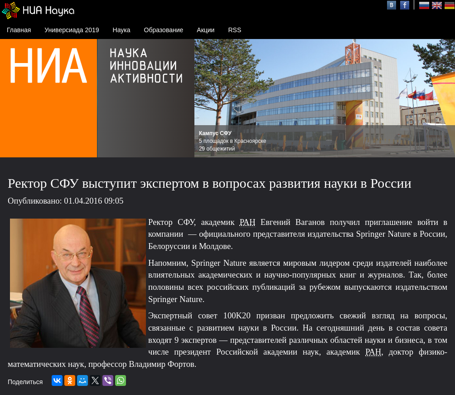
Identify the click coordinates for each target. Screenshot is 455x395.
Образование (164, 30)
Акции (205, 30)
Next (443, 98)
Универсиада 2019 (71, 30)
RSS (234, 30)
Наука (122, 30)
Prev (206, 98)
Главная (19, 30)
